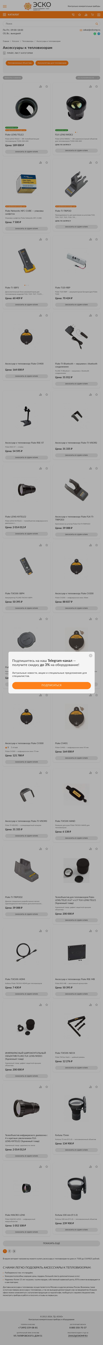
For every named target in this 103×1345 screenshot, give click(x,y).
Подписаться (51, 685)
